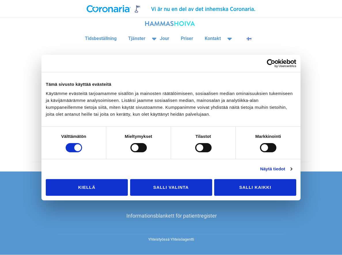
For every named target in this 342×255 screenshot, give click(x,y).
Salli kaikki (255, 187)
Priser (187, 38)
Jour (164, 38)
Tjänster (136, 38)
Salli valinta (171, 187)
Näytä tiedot (272, 168)
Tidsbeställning (101, 38)
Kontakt (213, 38)
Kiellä (86, 187)
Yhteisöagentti (182, 239)
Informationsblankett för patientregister (171, 216)
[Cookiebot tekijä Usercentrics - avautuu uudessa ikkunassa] (271, 63)
